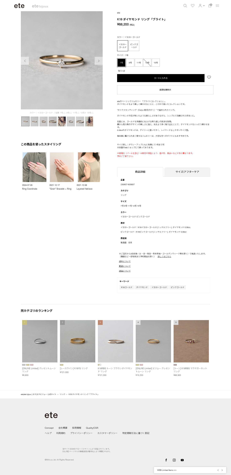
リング (123, 195)
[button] (201, 5)
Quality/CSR (92, 427)
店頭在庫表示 (165, 90)
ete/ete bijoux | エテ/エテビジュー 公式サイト (38, 394)
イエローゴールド (159, 287)
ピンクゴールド (177, 287)
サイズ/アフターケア (187, 171)
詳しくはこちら (164, 256)
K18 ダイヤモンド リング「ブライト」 (84, 394)
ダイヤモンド (142, 287)
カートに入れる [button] (161, 78)
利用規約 (60, 433)
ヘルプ (48, 433)
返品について (125, 271)
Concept (49, 427)
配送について (125, 266)
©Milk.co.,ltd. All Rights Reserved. (59, 459)
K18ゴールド (126, 287)
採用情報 (76, 427)
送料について (125, 261)
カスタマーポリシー (107, 433)
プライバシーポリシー (81, 433)
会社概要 (62, 427)
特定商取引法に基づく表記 (135, 433)
